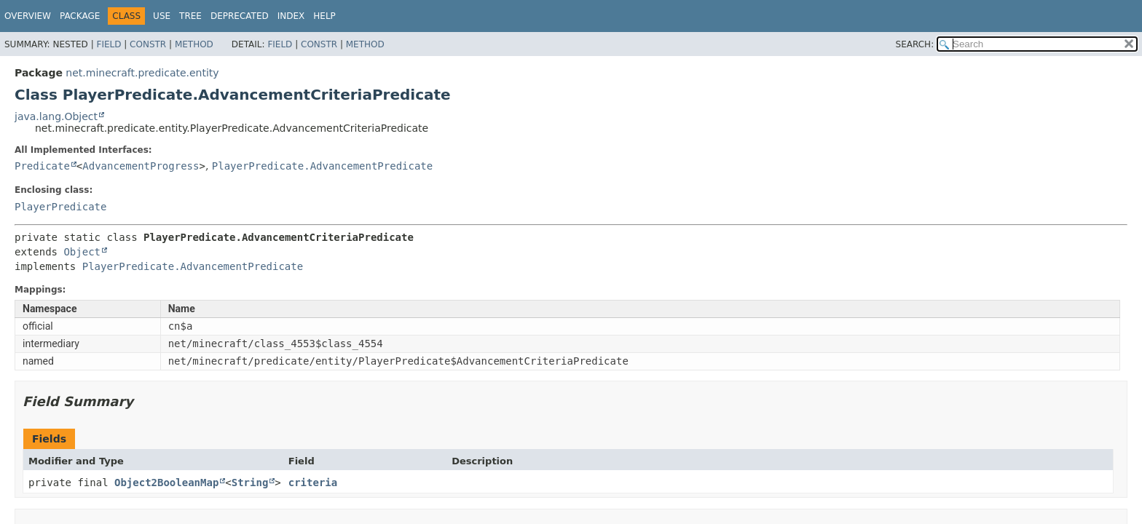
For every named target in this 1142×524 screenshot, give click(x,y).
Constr (148, 44)
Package (80, 16)
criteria (312, 482)
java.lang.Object (56, 116)
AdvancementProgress (140, 166)
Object (82, 252)
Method (194, 44)
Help (324, 16)
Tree (190, 16)
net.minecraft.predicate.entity (142, 73)
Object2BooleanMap (166, 482)
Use (161, 16)
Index (291, 16)
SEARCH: (915, 44)
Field (108, 44)
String (250, 482)
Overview (27, 16)
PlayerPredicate (60, 207)
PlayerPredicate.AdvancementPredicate (322, 166)
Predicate (42, 166)
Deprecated (239, 16)
